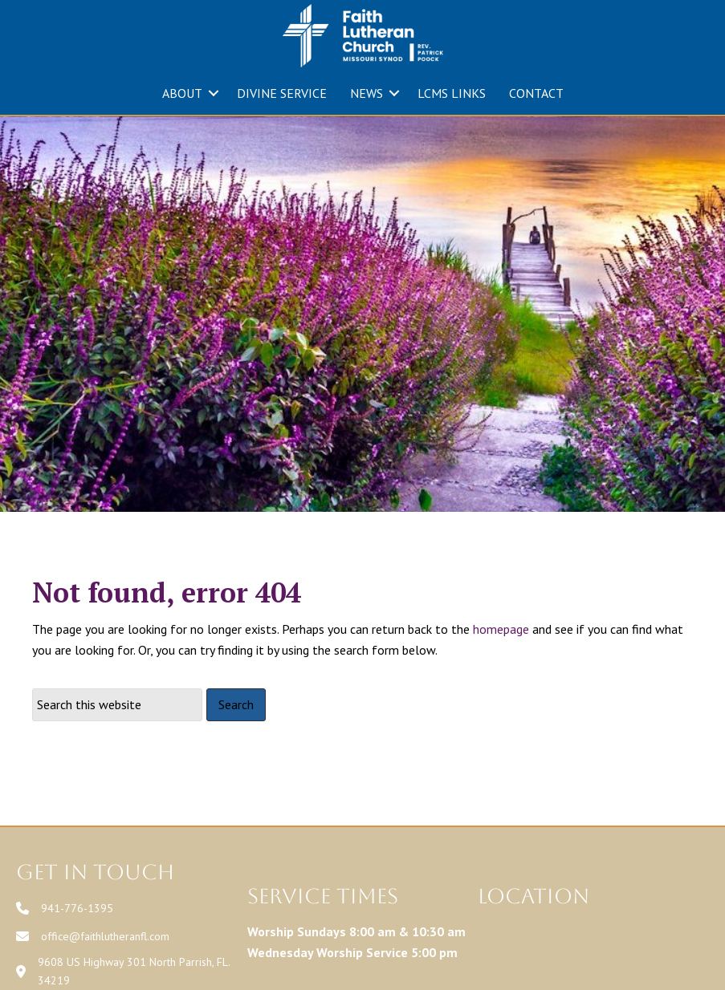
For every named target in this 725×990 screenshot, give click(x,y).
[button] (213, 93)
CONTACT (536, 93)
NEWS (366, 93)
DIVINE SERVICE (282, 93)
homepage (501, 629)
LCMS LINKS (451, 93)
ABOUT (182, 93)
